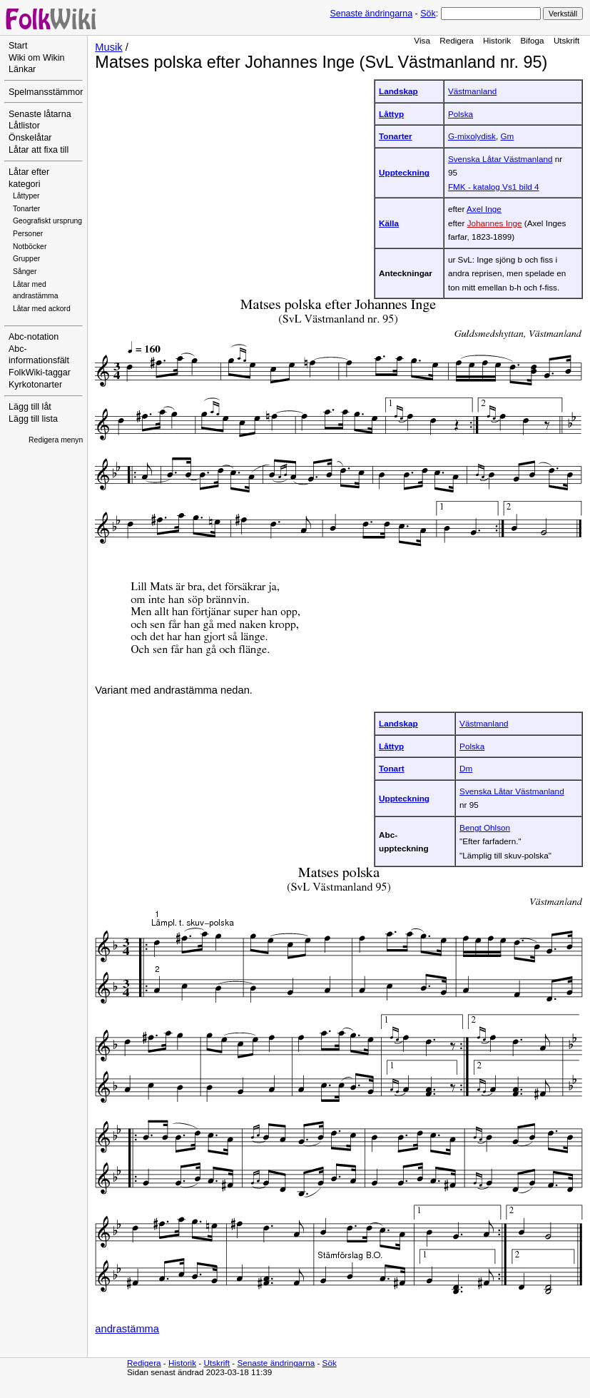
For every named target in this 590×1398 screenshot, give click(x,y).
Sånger (25, 271)
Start (18, 46)
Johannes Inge (494, 223)
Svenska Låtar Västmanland (500, 158)
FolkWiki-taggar (40, 373)
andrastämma (127, 1328)
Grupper (26, 259)
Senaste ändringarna (371, 14)
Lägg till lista (33, 419)
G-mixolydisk (472, 136)
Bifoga (532, 40)
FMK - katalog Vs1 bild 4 (493, 186)
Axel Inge (484, 208)
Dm (465, 768)
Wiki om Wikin (37, 58)
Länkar (22, 69)
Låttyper (26, 196)
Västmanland (472, 91)
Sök (427, 14)
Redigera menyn (56, 440)
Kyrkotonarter (35, 385)
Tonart (392, 768)
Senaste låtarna (40, 114)
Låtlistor (24, 126)
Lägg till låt (30, 407)
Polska (460, 113)
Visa (422, 40)
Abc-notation (34, 337)
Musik (108, 47)
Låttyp (391, 113)
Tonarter (26, 209)
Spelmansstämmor (46, 92)
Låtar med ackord (42, 309)
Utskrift (566, 40)
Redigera (456, 40)
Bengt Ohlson (484, 827)
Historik (497, 40)
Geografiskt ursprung (47, 221)
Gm (507, 136)
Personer (28, 234)
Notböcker (29, 246)
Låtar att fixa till (38, 150)
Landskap (398, 91)
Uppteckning (404, 172)
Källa (389, 223)
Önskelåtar (30, 138)
